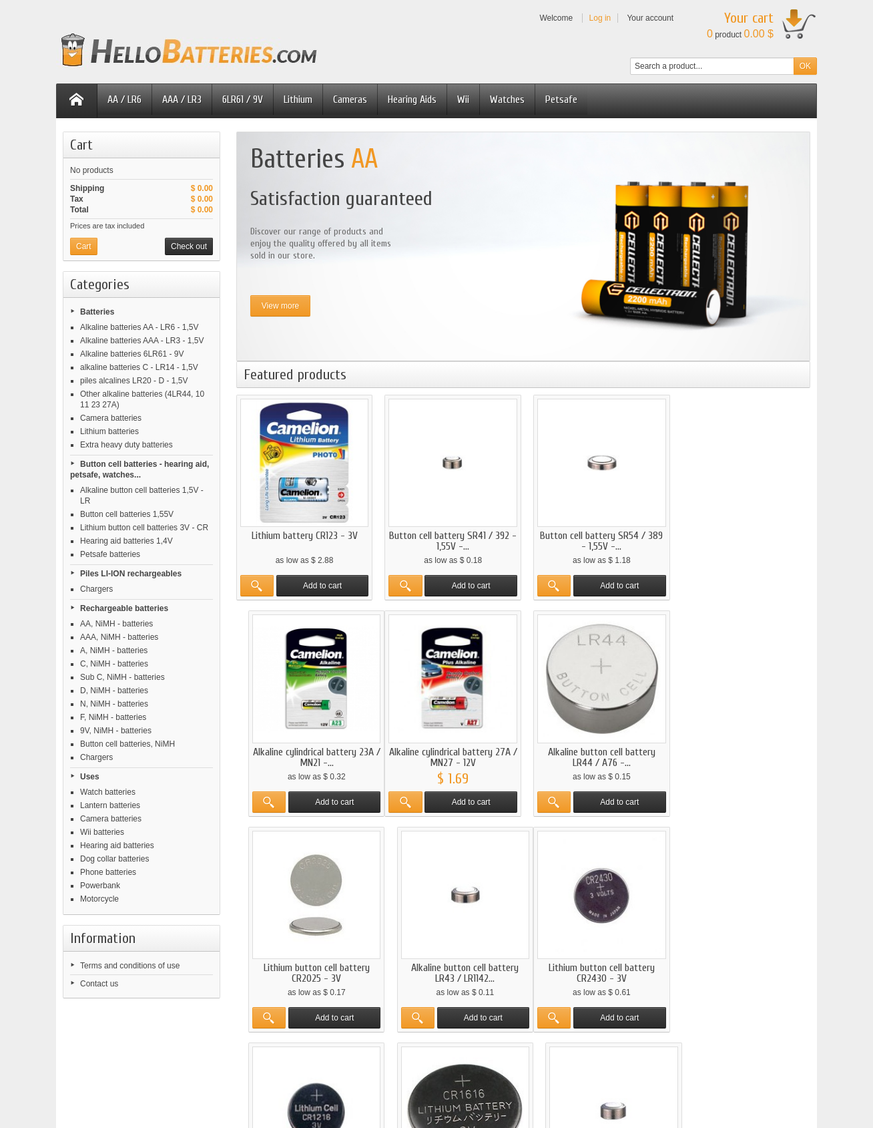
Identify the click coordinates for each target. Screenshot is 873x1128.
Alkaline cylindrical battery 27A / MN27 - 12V (303, 753)
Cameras (350, 99)
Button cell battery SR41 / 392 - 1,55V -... (450, 539)
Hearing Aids (412, 99)
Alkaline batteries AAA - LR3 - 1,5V (142, 340)
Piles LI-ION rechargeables (131, 573)
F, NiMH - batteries (113, 717)
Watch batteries (107, 792)
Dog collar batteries (114, 859)
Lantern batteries (110, 805)
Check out (189, 246)
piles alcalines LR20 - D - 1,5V (134, 380)
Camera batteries (110, 418)
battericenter (485, 1065)
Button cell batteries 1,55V (127, 514)
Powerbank (100, 885)
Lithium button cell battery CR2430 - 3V (303, 967)
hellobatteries (319, 1065)
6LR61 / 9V (242, 99)
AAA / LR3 (182, 99)
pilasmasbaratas (403, 1065)
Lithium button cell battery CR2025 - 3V (596, 753)
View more (280, 306)
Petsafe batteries (110, 554)
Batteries (97, 312)
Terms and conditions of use (130, 965)
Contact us (99, 983)
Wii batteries (102, 832)
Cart (81, 145)
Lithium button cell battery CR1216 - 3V (450, 967)
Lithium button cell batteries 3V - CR (144, 527)
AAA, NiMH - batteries (119, 637)
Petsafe (561, 99)
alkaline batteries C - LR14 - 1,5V (139, 367)
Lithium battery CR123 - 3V (303, 534)
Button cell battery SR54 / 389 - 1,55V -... (596, 539)
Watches (507, 99)
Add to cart (321, 583)
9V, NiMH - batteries (116, 730)
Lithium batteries (109, 431)
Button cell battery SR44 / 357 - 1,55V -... (743, 967)
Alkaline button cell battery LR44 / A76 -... (450, 753)
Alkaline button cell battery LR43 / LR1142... (743, 753)
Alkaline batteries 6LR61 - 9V (132, 354)
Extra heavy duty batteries (126, 444)
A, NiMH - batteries (114, 650)
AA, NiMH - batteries (116, 623)
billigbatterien (640, 1065)
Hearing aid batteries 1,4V (126, 541)
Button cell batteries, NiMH (127, 744)
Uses (89, 776)
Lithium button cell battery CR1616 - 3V (596, 967)
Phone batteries (108, 872)
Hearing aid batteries (117, 845)
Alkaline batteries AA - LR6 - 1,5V (139, 327)
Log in (600, 18)
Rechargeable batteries (124, 608)
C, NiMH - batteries (114, 664)
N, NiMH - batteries (114, 704)
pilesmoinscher (237, 1065)
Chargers (96, 589)
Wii (463, 99)
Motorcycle (99, 899)
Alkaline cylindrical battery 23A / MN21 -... (743, 539)
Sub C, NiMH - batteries (122, 677)
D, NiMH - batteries (114, 690)
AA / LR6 (124, 99)
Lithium (298, 99)
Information (102, 938)
